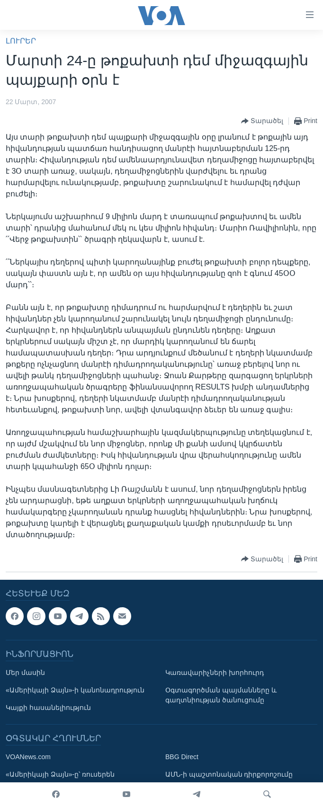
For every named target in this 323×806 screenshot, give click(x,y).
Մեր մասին (25, 672)
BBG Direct (181, 757)
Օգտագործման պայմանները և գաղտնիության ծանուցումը (221, 695)
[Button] (262, 121)
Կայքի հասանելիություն (48, 707)
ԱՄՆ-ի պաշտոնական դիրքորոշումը (229, 774)
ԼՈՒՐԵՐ (21, 41)
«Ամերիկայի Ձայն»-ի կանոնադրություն (75, 690)
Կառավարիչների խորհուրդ (214, 672)
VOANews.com (28, 757)
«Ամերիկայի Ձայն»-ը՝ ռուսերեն (60, 774)
